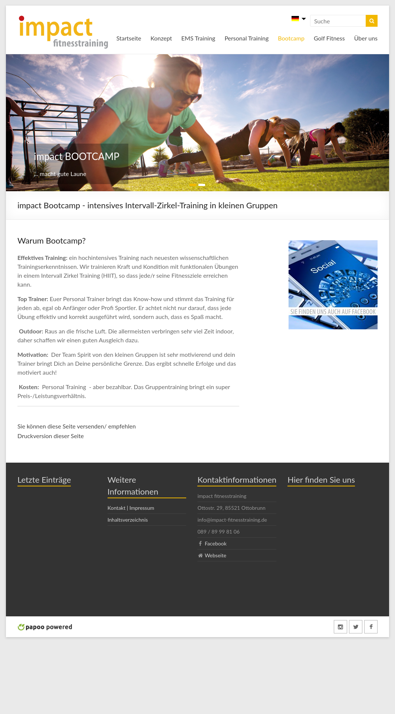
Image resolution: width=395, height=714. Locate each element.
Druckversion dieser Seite (50, 435)
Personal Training (246, 38)
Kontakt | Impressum (131, 508)
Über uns (366, 38)
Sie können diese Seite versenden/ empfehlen (76, 426)
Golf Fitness (329, 38)
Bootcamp (291, 38)
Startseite (128, 38)
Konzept (161, 38)
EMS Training (198, 38)
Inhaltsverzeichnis (128, 519)
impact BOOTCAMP (76, 156)
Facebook (216, 543)
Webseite (215, 555)
